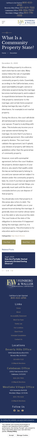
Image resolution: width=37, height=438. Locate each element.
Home (18, 308)
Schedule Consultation (18, 335)
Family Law (18, 324)
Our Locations (18, 328)
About (18, 312)
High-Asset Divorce (18, 236)
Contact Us (18, 339)
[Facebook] (14, 410)
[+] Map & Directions (18, 363)
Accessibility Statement (18, 316)
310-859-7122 (27, 7)
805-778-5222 (25, 14)
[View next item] (11, 270)
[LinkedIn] (18, 410)
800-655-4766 (25, 3)
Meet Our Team (18, 320)
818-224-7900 (26, 10)
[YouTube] (23, 410)
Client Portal (18, 332)
